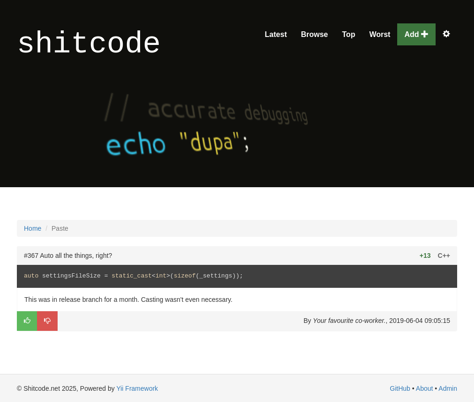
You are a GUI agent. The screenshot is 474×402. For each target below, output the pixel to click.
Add (416, 34)
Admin (447, 388)
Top (348, 34)
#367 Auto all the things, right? (68, 255)
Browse (314, 34)
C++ (444, 255)
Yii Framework (137, 388)
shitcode (89, 44)
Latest (276, 34)
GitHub (400, 388)
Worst (379, 34)
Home (32, 228)
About (424, 388)
